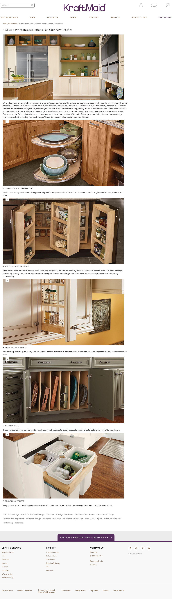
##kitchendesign (11, 514)
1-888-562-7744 (96, 556)
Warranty (49, 570)
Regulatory (94, 591)
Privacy (105, 591)
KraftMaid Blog (7, 578)
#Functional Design (105, 514)
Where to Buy (139, 17)
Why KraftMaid (9, 17)
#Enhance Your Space (84, 514)
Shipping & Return (53, 563)
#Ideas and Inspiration (14, 518)
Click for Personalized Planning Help (86, 537)
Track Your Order (52, 552)
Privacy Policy (7, 591)
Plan (32, 17)
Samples (115, 17)
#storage (19, 523)
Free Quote (165, 17)
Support (94, 17)
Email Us (93, 552)
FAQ (47, 567)
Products (52, 17)
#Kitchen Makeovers (52, 518)
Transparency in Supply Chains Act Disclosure (47, 591)
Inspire (74, 17)
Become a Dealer (96, 561)
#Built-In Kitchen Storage (32, 514)
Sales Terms (66, 591)
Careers (93, 565)
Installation (50, 559)
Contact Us (96, 548)
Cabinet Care (51, 556)
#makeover (90, 518)
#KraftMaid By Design (73, 518)
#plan (99, 518)
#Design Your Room (64, 514)
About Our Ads (118, 591)
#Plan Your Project (112, 518)
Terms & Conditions (24, 591)
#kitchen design (33, 518)
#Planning (8, 523)
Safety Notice (80, 591)
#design (50, 514)
